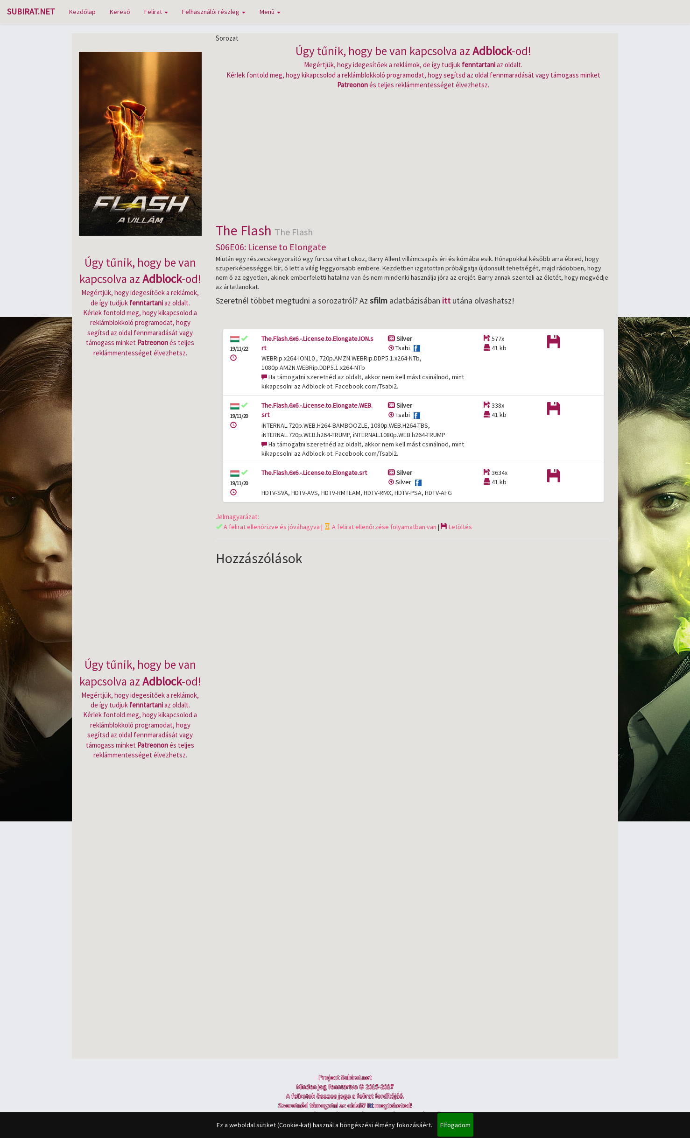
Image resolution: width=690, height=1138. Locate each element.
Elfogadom (455, 1125)
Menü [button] (270, 11)
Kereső (120, 11)
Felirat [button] (156, 11)
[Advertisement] (414, 155)
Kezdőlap (82, 11)
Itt (370, 1105)
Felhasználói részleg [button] (214, 11)
